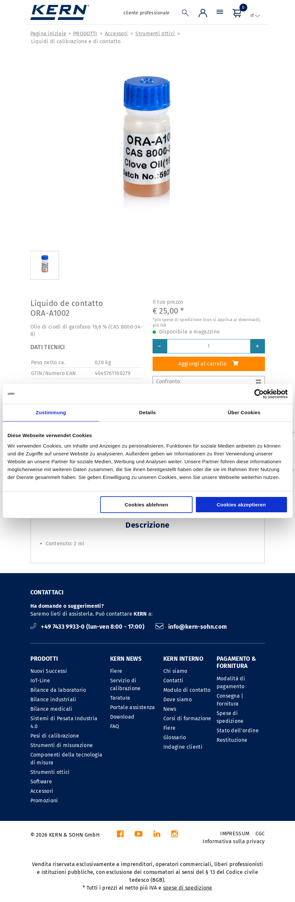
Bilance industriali (53, 699)
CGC (260, 833)
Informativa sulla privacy (234, 841)
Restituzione (232, 740)
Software (41, 781)
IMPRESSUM (234, 833)
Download (122, 717)
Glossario (174, 737)
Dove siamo (177, 699)
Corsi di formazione (187, 718)
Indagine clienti (183, 747)
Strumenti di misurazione (61, 745)
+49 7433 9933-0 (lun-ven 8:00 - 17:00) (88, 626)
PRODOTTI (85, 33)
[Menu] (220, 14)
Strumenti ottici (155, 33)
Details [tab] (147, 412)
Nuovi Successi (48, 671)
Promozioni (44, 800)
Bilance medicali (51, 709)
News (169, 709)
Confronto (208, 381)
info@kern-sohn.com (191, 626)
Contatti (173, 680)
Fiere (116, 671)
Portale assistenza (132, 707)
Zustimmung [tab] (51, 412)
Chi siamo (175, 671)
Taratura (120, 698)
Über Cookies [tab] (244, 412)
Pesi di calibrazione (54, 736)
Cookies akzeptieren (241, 504)
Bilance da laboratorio (58, 690)
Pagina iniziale (48, 33)
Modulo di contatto (187, 690)
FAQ (114, 726)
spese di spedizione (187, 888)
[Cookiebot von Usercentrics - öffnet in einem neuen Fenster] (258, 394)
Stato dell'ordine (238, 730)
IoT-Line (40, 680)
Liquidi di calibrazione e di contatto (76, 41)
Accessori (116, 33)
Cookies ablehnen (146, 504)
